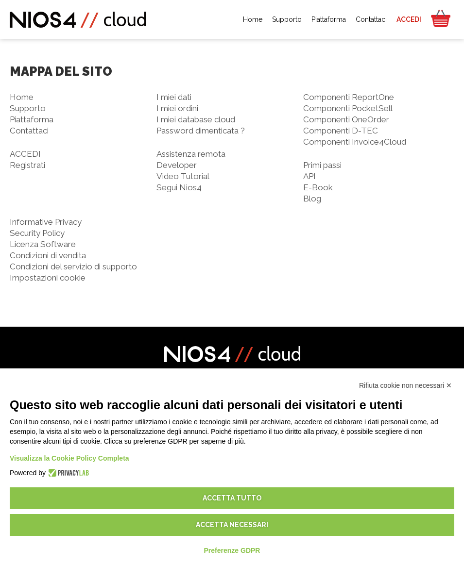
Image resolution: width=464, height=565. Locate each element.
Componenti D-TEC (340, 130)
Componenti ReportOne (348, 97)
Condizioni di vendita (48, 255)
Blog (312, 198)
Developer (176, 165)
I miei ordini (177, 108)
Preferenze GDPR (232, 550)
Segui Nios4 (179, 187)
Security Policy (37, 233)
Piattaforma (31, 119)
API (309, 176)
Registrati (27, 165)
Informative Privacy (46, 222)
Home (22, 97)
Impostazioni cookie (48, 277)
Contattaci (29, 130)
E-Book (318, 187)
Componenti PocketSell (348, 108)
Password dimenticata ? (200, 130)
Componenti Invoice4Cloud (354, 142)
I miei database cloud (195, 119)
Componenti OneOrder (346, 119)
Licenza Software (43, 244)
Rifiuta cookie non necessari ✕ (405, 385)
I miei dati (173, 97)
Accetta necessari (232, 525)
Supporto (28, 108)
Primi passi (322, 165)
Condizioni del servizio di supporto (73, 266)
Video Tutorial (182, 176)
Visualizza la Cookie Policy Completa (69, 458)
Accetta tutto (232, 498)
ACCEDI (25, 154)
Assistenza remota (190, 154)
